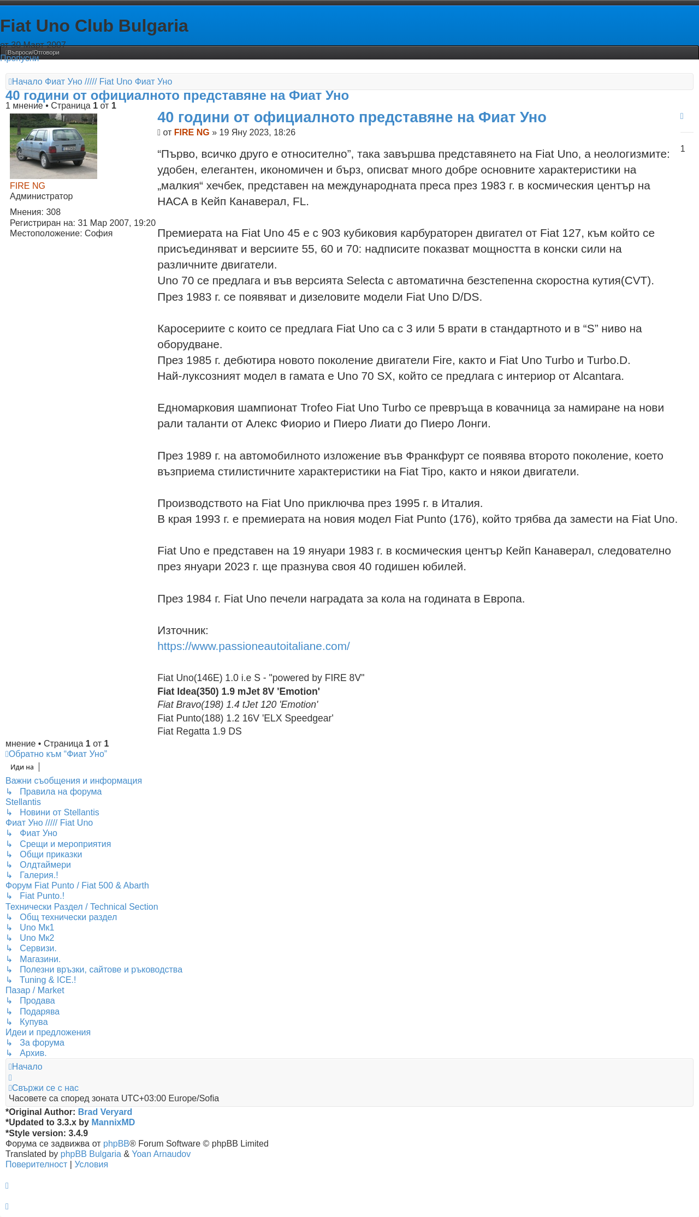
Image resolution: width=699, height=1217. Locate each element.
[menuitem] (32, 52)
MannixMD (113, 1122)
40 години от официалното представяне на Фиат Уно (177, 95)
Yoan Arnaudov (161, 1154)
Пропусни (19, 58)
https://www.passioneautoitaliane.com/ (253, 646)
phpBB (116, 1143)
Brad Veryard (105, 1112)
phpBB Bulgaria (91, 1154)
